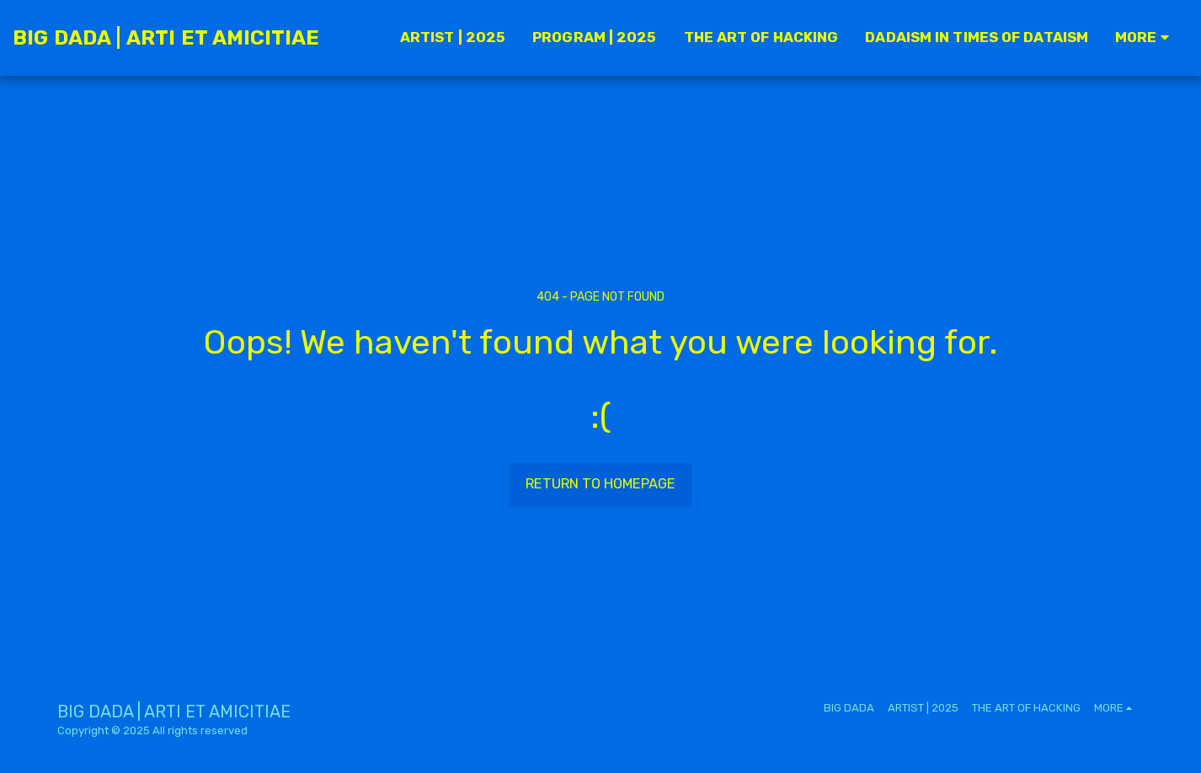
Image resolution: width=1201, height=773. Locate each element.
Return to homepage (600, 484)
